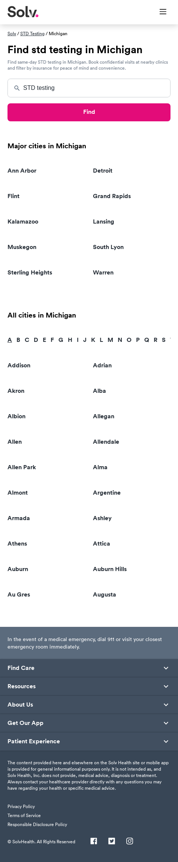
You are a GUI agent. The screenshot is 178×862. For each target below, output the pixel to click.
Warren (103, 272)
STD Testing (32, 33)
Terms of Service (24, 815)
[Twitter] (111, 842)
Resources (21, 686)
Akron (15, 391)
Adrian (102, 365)
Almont (17, 493)
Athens (17, 543)
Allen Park (21, 467)
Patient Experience (33, 741)
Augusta (104, 594)
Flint (13, 196)
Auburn (17, 569)
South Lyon (108, 247)
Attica (101, 543)
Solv (11, 33)
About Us (20, 705)
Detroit (102, 170)
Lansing (103, 221)
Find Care (20, 668)
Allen (14, 442)
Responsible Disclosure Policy (37, 824)
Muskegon (21, 247)
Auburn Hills (110, 569)
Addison (18, 365)
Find (89, 112)
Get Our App (25, 723)
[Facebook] (93, 842)
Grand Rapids (112, 196)
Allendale (106, 442)
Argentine (107, 493)
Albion (16, 416)
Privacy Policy (21, 806)
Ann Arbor (21, 170)
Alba (99, 391)
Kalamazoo (22, 221)
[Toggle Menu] (158, 12)
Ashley (102, 518)
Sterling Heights (29, 272)
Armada (18, 518)
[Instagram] (129, 842)
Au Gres (18, 594)
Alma (100, 467)
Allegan (103, 416)
